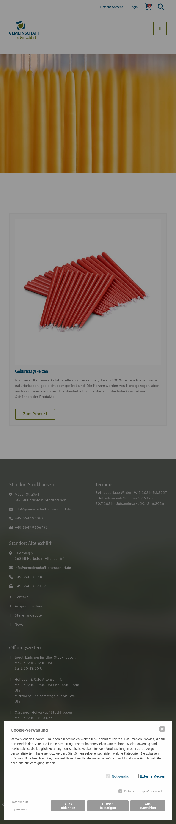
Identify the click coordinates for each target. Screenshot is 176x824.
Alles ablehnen (68, 806)
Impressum (19, 809)
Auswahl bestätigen (108, 806)
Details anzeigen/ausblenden (144, 791)
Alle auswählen (148, 806)
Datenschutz (20, 802)
